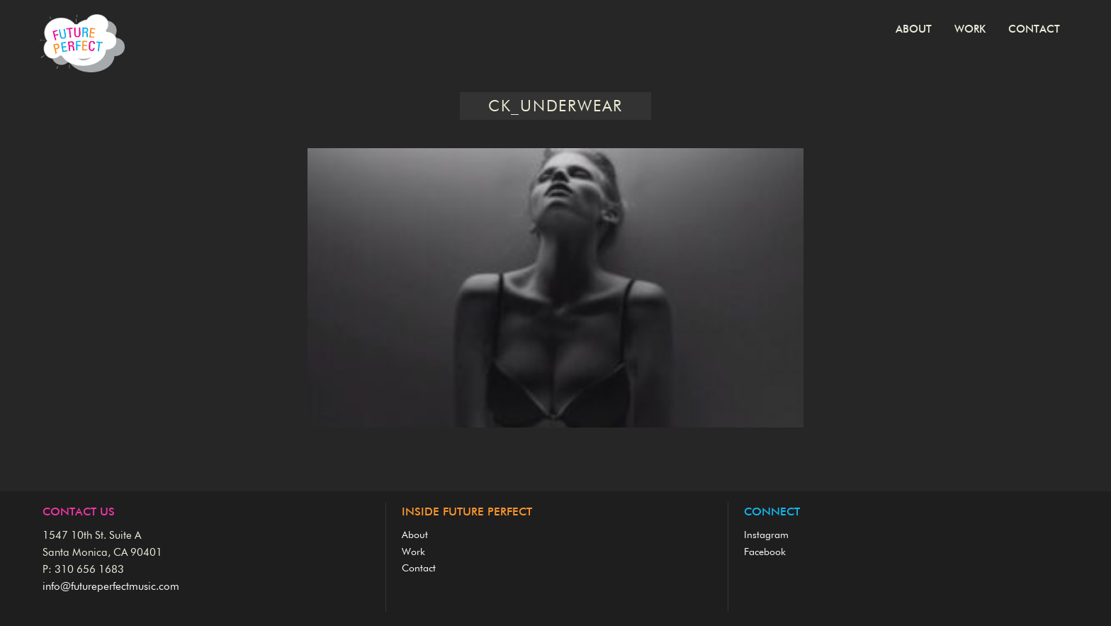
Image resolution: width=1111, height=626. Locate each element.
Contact (1034, 29)
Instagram (766, 535)
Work (970, 29)
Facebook (765, 552)
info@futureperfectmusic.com (111, 586)
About (914, 29)
